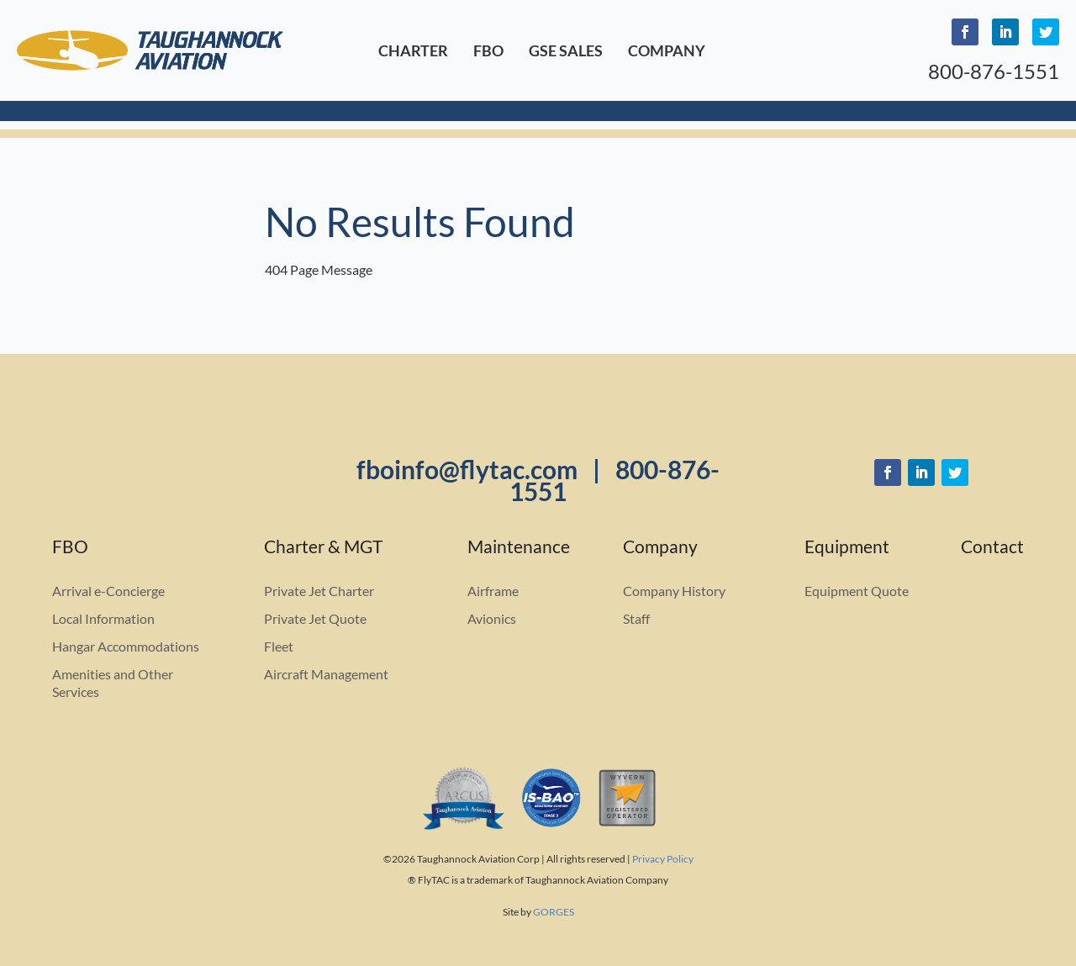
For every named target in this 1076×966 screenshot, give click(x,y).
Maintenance (518, 549)
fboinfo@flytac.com (467, 469)
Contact (992, 549)
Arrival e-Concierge (108, 591)
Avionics (491, 618)
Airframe (493, 591)
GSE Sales (566, 50)
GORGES (553, 911)
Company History (674, 591)
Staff (636, 618)
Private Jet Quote (315, 618)
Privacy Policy (663, 859)
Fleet (278, 646)
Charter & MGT (323, 549)
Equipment (846, 549)
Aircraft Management (326, 674)
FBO (488, 50)
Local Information (103, 618)
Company (666, 50)
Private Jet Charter (319, 591)
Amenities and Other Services (112, 682)
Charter (413, 50)
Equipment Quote (856, 591)
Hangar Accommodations (125, 646)
